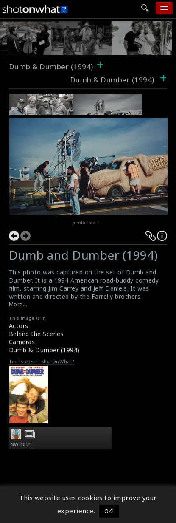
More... (18, 304)
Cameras (22, 342)
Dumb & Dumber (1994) (51, 66)
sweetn (21, 444)
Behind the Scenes (36, 334)
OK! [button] (109, 511)
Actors (18, 326)
